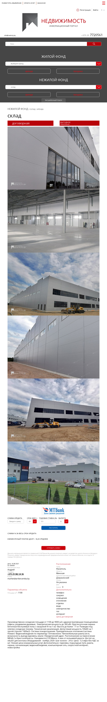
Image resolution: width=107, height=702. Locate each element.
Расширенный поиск (53, 100)
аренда (29, 71)
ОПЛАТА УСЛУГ (29, 3)
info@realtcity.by (10, 35)
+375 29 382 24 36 (16, 574)
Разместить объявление (11, 3)
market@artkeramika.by (19, 578)
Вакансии (42, 3)
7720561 (92, 35)
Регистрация (85, 10)
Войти (95, 10)
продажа (78, 71)
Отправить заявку (53, 548)
